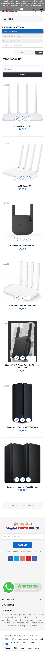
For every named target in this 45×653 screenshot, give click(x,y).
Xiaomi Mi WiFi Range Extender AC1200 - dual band (22, 366)
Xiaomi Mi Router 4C (22, 126)
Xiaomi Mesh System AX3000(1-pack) (23, 427)
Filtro (22, 74)
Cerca (39, 52)
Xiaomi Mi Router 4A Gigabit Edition (22, 305)
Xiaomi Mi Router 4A (22, 186)
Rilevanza (23, 69)
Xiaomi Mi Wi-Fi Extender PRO (22, 246)
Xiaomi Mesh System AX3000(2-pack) (23, 487)
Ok (21, 9)
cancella (25, 53)
